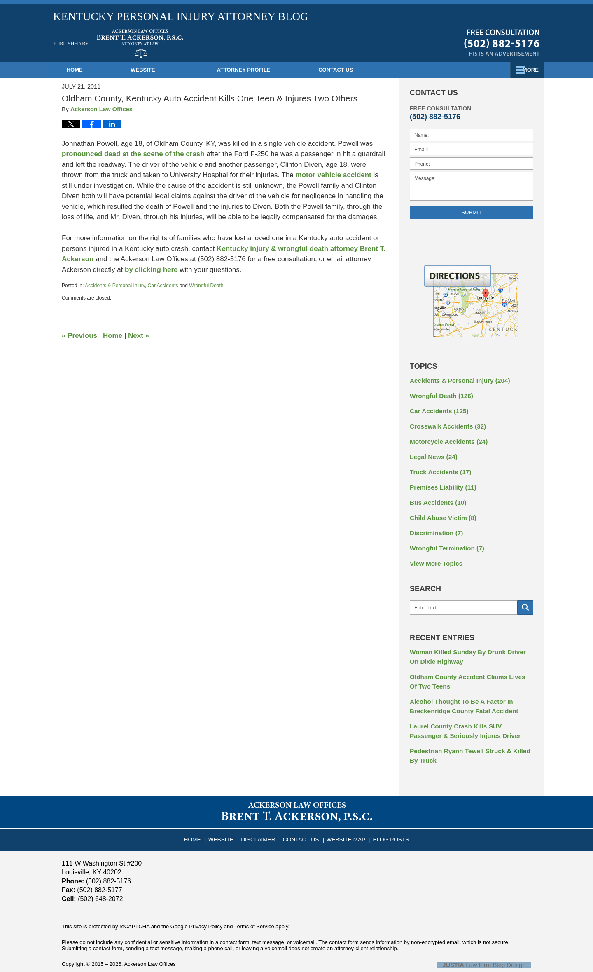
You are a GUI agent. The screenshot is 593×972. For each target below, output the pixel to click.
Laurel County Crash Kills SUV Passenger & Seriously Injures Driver (470, 714)
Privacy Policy (205, 907)
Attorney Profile (271, 70)
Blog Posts (385, 817)
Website (170, 70)
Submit (471, 212)
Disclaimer (263, 817)
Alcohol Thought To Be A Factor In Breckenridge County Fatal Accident (459, 691)
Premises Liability (440, 481)
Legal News (431, 452)
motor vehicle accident (333, 175)
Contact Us (486, 70)
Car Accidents (163, 285)
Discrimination (434, 524)
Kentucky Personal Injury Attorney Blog (118, 43)
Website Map (344, 817)
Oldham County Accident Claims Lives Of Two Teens (466, 668)
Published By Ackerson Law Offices (501, 42)
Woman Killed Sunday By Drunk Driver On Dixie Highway (467, 645)
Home (88, 70)
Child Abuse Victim (440, 509)
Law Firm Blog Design (492, 945)
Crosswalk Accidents (444, 423)
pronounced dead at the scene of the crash (133, 154)
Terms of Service (254, 907)
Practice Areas (383, 70)
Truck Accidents (438, 466)
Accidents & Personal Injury (115, 285)
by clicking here (151, 270)
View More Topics (434, 553)
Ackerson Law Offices (149, 945)
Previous (79, 336)
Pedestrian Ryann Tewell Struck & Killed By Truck (469, 737)
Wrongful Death (206, 285)
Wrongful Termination (444, 538)
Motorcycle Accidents (445, 437)
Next (138, 336)
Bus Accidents (436, 495)
